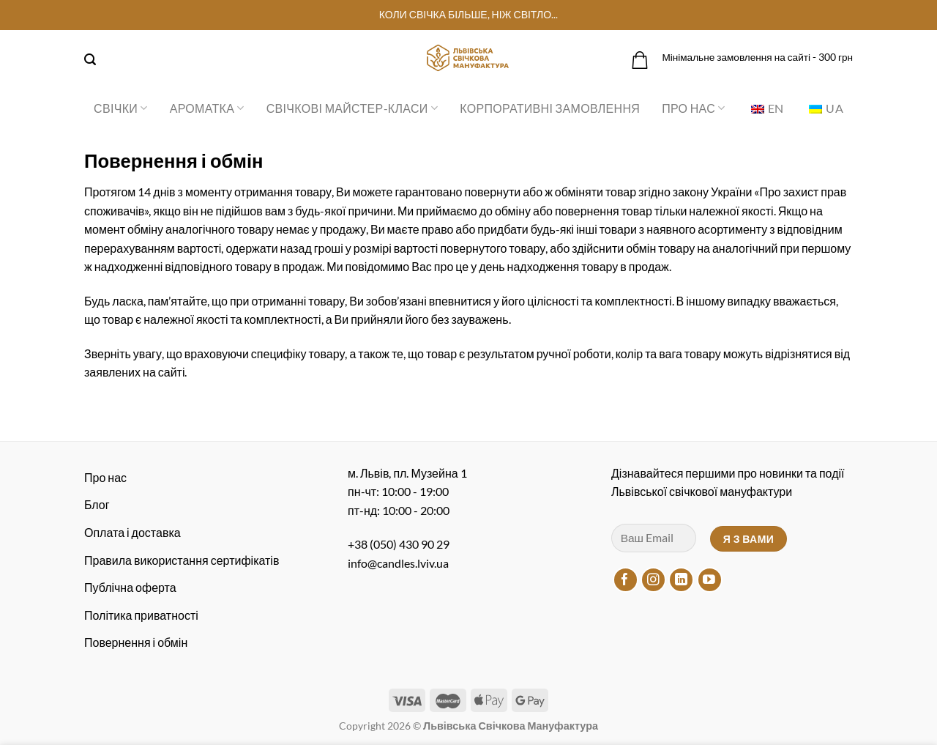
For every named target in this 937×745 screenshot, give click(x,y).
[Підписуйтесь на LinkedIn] (681, 580)
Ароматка (207, 108)
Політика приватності (141, 615)
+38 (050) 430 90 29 (398, 544)
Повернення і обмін (135, 642)
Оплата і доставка (132, 532)
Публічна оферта (130, 587)
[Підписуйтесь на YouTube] (710, 580)
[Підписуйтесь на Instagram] (653, 580)
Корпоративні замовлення (550, 108)
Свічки (121, 108)
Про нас (693, 108)
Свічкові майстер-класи (352, 108)
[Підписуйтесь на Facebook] (625, 580)
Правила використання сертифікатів (181, 560)
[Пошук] (90, 59)
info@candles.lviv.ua (398, 563)
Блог (97, 504)
